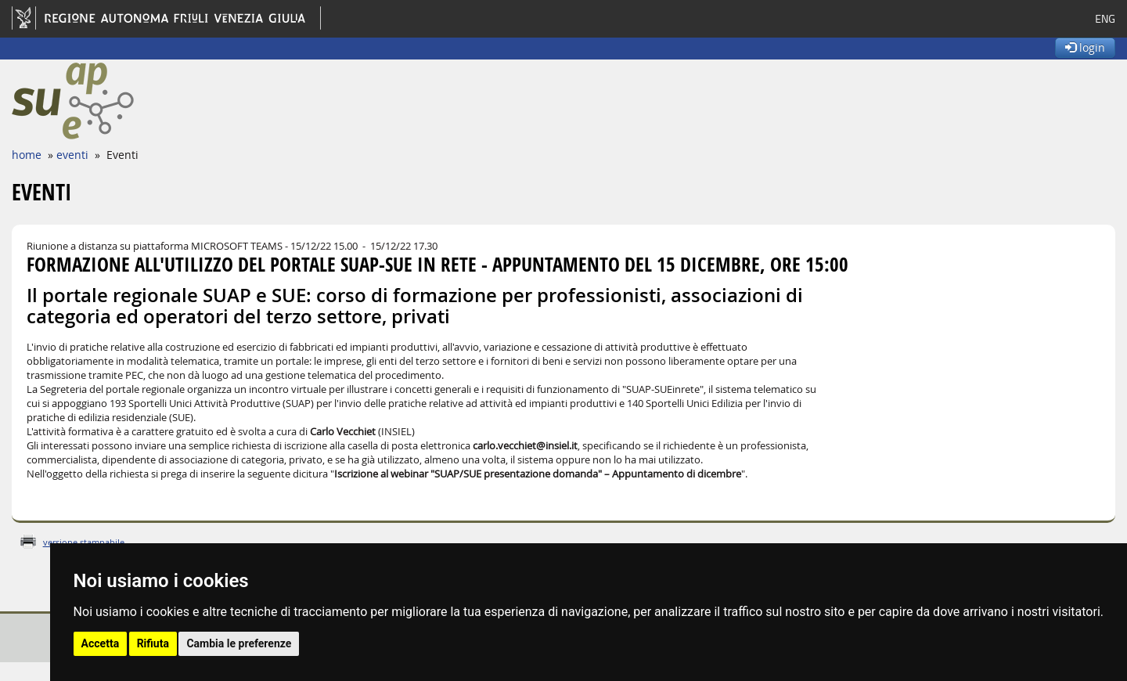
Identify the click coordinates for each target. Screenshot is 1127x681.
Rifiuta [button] (153, 643)
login (1085, 47)
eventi (72, 154)
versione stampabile (83, 542)
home (26, 154)
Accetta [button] (100, 643)
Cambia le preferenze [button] (238, 643)
